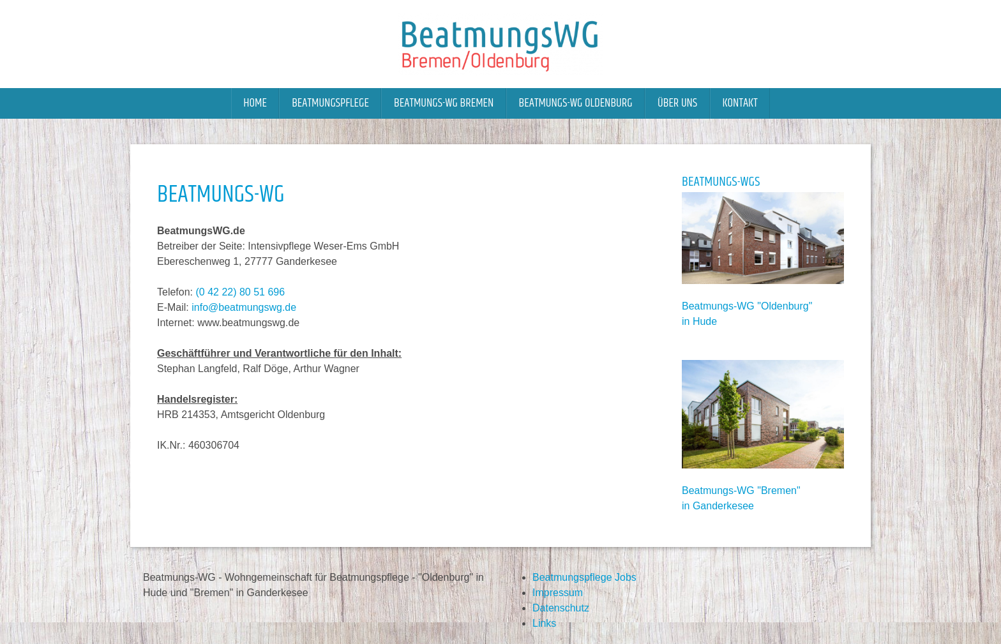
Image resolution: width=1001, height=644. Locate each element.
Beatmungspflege (330, 103)
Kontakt (739, 103)
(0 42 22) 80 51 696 (240, 292)
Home (255, 103)
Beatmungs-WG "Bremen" (741, 490)
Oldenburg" (786, 306)
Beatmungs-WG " (721, 306)
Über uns (677, 103)
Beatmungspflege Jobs (584, 577)
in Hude (699, 321)
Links (544, 623)
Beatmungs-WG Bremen (443, 103)
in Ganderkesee (718, 505)
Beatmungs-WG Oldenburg (576, 103)
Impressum (557, 592)
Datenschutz (560, 608)
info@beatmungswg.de (244, 307)
